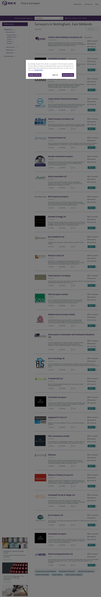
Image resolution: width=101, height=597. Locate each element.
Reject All (55, 75)
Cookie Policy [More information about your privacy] (38, 70)
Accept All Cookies (68, 75)
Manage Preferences (35, 75)
